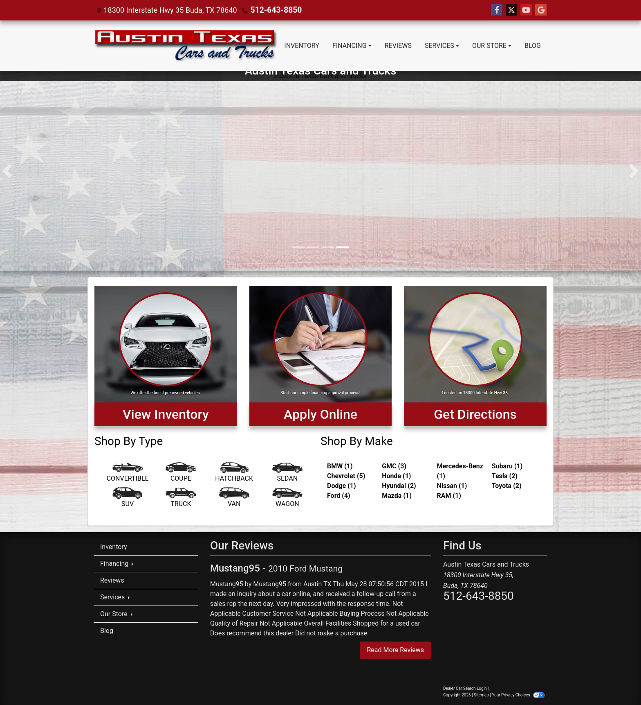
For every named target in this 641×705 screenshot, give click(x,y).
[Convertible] (127, 473)
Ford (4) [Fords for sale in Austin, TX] (338, 495)
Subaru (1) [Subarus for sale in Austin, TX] (507, 466)
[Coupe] (180, 473)
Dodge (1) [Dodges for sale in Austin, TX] (341, 486)
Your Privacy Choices (518, 695)
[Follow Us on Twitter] (511, 10)
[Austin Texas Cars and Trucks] (320, 170)
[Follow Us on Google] (541, 10)
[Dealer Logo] (186, 45)
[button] (7, 171)
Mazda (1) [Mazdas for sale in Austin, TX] (397, 495)
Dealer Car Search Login (465, 688)
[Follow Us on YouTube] (526, 10)
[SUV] (127, 498)
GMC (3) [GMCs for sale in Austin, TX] (394, 466)
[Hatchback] (234, 473)
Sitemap (481, 695)
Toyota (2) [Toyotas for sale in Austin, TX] (507, 486)
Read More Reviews (395, 650)
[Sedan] (287, 473)
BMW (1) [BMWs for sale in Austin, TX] (340, 466)
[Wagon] (287, 498)
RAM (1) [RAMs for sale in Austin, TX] (449, 495)
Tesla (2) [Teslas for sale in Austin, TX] (505, 476)
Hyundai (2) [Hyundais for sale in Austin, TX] (399, 486)
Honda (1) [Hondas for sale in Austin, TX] (396, 476)
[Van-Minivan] (234, 498)
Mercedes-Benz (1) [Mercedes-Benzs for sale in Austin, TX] (460, 471)
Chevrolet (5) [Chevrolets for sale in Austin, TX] (346, 476)
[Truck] (180, 498)
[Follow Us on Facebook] (496, 10)
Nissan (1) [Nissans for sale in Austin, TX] (452, 486)
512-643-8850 (274, 10)
